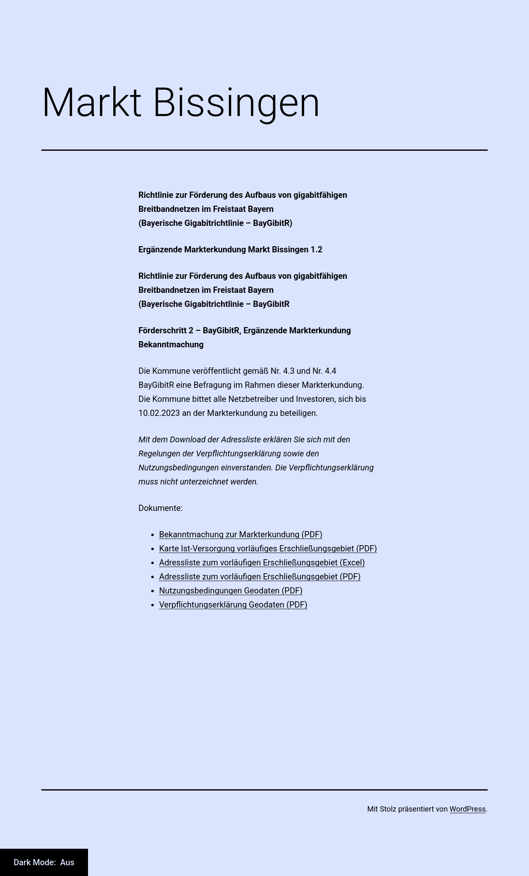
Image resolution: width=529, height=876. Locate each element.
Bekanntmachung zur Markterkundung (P (234, 534)
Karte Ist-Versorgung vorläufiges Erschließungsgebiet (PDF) (268, 548)
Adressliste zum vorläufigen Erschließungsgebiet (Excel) (262, 562)
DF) (316, 534)
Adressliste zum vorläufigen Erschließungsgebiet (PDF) (260, 577)
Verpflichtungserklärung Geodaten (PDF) (233, 605)
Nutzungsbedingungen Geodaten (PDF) (231, 591)
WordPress (468, 809)
